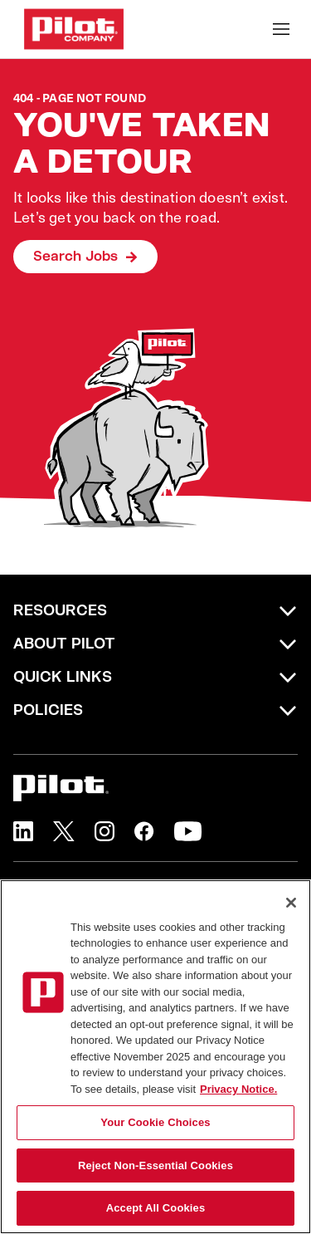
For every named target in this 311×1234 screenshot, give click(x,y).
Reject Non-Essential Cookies (155, 1165)
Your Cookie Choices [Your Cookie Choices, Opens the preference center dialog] (155, 1122)
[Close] (291, 902)
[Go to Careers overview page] (74, 29)
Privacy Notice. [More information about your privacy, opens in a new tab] (238, 1089)
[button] (23, 831)
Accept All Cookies (156, 1208)
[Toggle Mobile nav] (281, 29)
